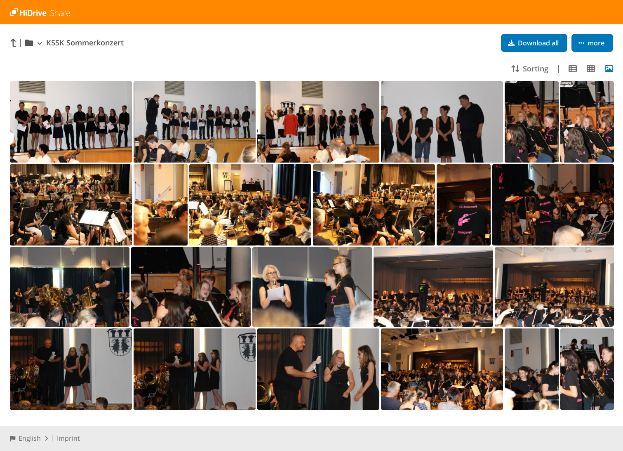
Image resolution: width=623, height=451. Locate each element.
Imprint (68, 438)
